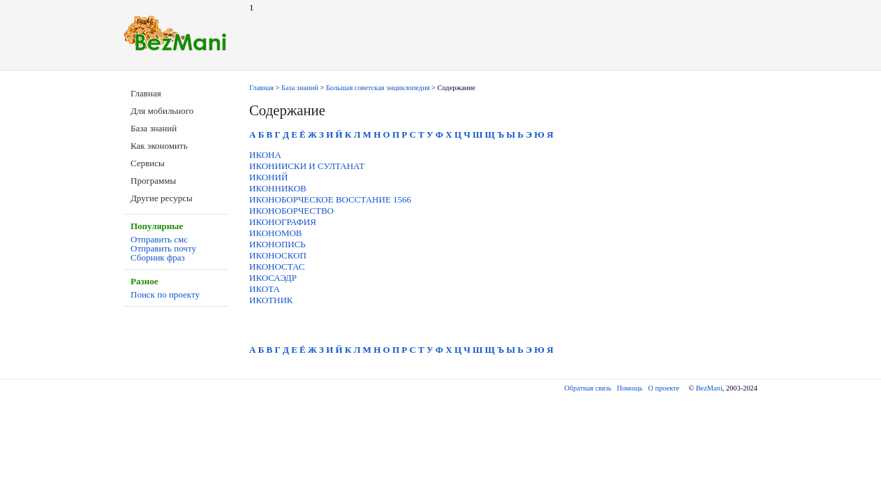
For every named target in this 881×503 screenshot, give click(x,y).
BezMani (709, 388)
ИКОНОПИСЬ (277, 244)
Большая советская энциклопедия (378, 88)
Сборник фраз (158, 257)
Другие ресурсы (162, 198)
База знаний (154, 128)
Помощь (630, 388)
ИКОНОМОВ (275, 233)
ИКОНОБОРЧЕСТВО (291, 210)
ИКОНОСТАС (276, 266)
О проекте (663, 388)
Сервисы (148, 163)
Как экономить (159, 145)
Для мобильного (162, 110)
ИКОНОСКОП (277, 255)
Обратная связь (587, 388)
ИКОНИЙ (268, 177)
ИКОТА (264, 289)
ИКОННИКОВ (277, 188)
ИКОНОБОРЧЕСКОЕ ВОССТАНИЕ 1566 (330, 199)
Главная (146, 93)
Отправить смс (159, 239)
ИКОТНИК (271, 300)
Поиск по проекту (165, 294)
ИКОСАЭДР (273, 277)
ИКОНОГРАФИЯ (282, 222)
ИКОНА (265, 155)
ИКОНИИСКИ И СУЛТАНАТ (306, 166)
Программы (153, 180)
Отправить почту (163, 248)
